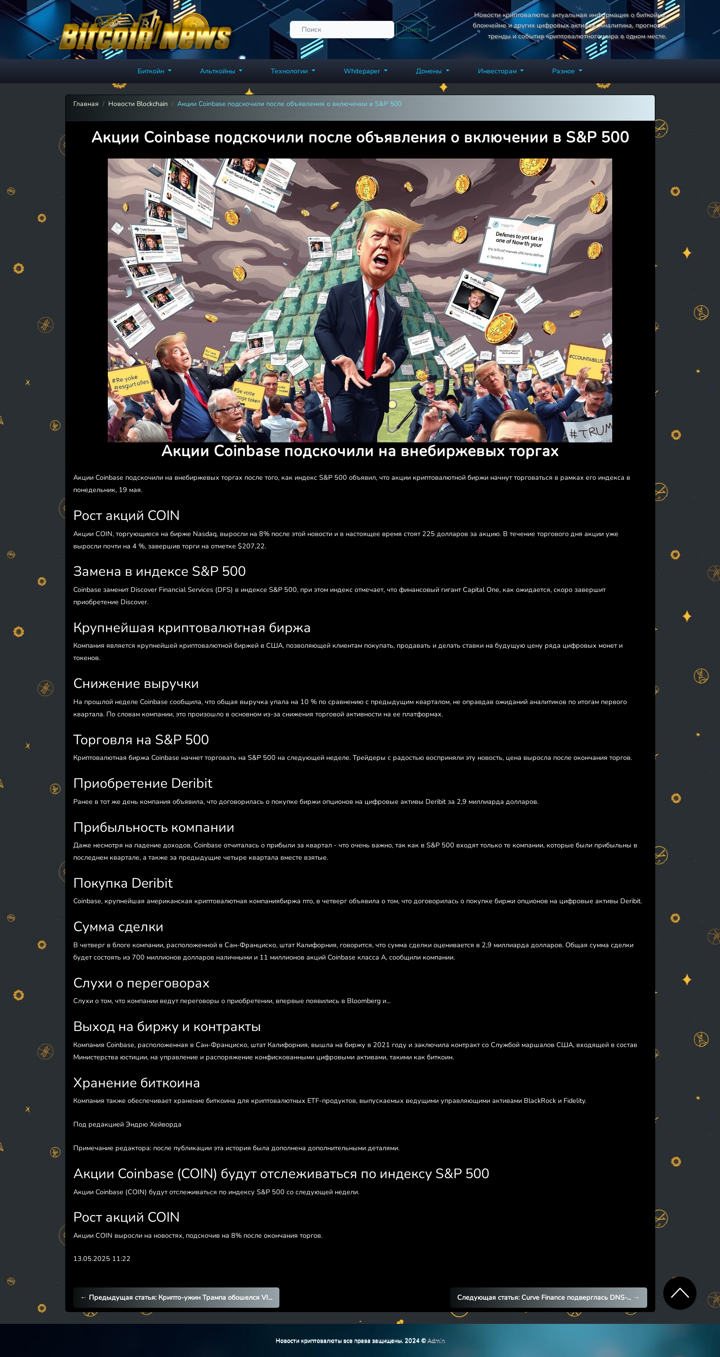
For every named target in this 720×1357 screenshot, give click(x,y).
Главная (86, 103)
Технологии (290, 71)
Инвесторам (498, 71)
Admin (436, 1340)
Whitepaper (363, 71)
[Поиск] (342, 29)
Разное (564, 71)
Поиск (412, 29)
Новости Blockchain (138, 103)
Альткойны (218, 71)
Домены (430, 71)
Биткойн (152, 71)
